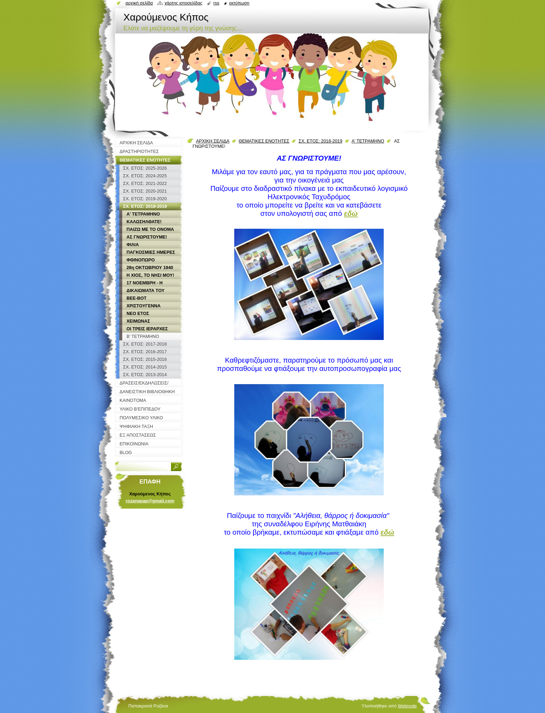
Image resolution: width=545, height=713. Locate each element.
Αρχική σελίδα (139, 3)
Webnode (407, 705)
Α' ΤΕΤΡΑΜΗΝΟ (367, 141)
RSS (216, 3)
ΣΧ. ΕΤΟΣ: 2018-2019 (320, 141)
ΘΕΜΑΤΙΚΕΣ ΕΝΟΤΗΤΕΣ (264, 141)
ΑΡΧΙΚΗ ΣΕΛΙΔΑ (212, 141)
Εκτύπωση (239, 3)
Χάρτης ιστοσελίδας (183, 3)
